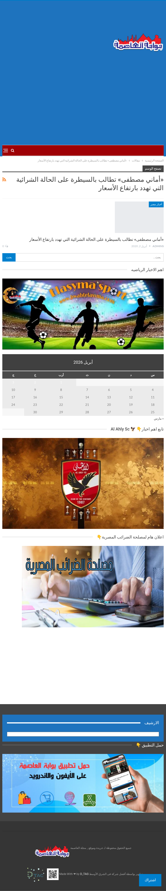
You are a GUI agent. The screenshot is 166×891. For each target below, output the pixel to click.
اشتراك (150, 880)
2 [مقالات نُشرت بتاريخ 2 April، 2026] (35, 382)
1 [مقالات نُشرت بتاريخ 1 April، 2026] (61, 382)
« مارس (159, 418)
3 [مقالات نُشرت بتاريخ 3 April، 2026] (13, 382)
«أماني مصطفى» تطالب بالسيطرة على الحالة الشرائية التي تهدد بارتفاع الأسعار (96, 239)
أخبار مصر (156, 204)
